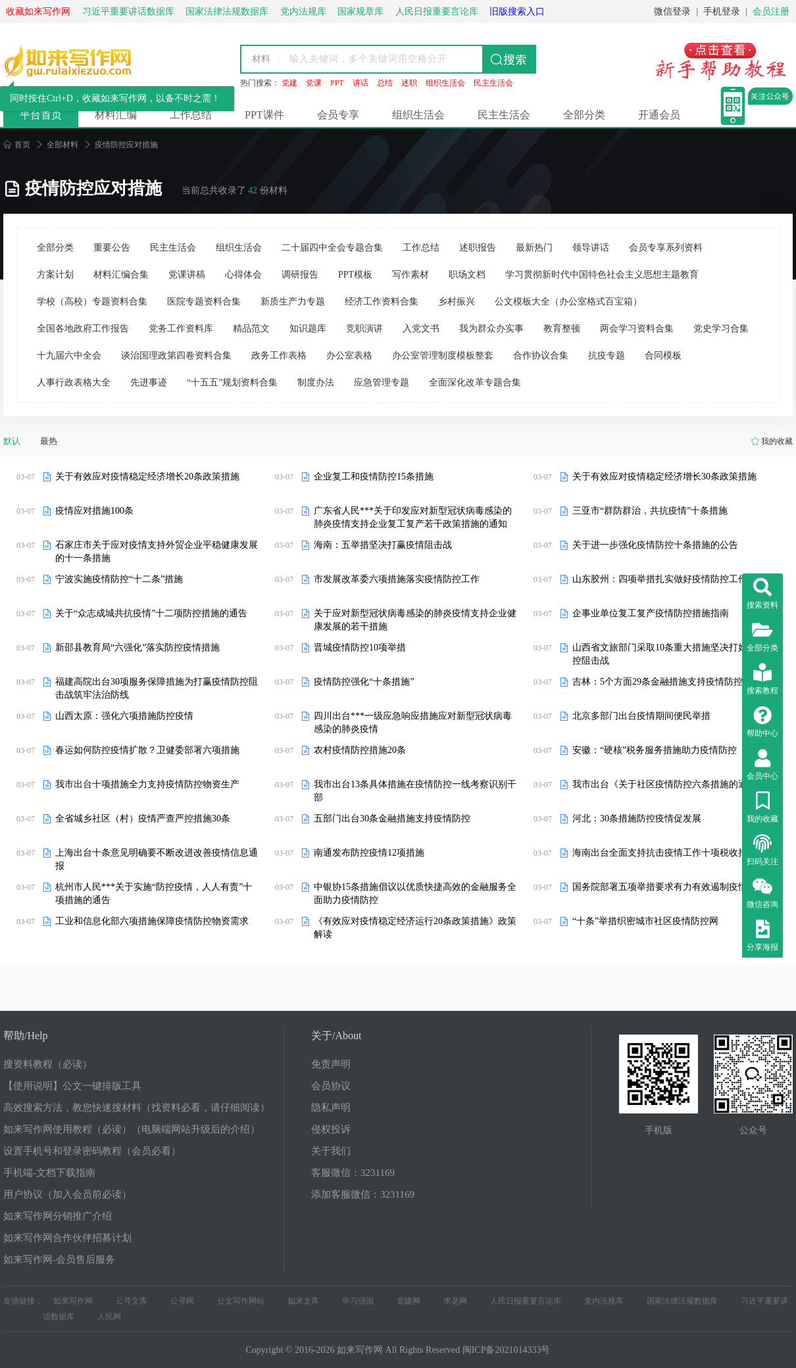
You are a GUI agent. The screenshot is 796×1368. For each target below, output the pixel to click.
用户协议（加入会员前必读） (67, 1194)
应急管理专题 (381, 382)
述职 (409, 82)
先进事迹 (148, 382)
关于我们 (331, 1151)
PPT (337, 82)
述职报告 (477, 248)
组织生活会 (445, 82)
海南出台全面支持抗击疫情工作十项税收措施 (664, 853)
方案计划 (55, 275)
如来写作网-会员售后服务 (59, 1259)
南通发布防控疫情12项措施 (369, 853)
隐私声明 (331, 1107)
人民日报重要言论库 (525, 1301)
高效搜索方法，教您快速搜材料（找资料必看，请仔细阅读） (136, 1107)
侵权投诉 (331, 1129)
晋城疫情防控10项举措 (360, 647)
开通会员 (659, 114)
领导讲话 (590, 248)
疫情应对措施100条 (94, 511)
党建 (289, 82)
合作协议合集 (540, 355)
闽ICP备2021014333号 (506, 1350)
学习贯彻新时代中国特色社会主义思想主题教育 (602, 275)
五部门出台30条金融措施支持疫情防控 (392, 818)
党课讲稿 (186, 275)
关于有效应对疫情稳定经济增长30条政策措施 (664, 476)
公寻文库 (131, 1301)
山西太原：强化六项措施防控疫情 (124, 716)
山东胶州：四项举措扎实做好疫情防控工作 (659, 579)
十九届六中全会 (69, 355)
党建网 (408, 1301)
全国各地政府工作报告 (83, 328)
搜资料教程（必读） (47, 1064)
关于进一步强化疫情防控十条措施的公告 (655, 545)
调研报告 (300, 275)
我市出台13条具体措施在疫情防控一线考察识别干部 (415, 790)
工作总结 (191, 114)
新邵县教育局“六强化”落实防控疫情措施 (137, 647)
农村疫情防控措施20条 (360, 750)
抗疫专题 (606, 355)
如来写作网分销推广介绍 (57, 1216)
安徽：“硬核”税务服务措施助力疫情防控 (654, 750)
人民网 (109, 1316)
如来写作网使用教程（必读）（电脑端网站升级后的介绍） (131, 1129)
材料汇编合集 (121, 275)
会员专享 (338, 114)
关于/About (336, 1035)
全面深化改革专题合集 (475, 382)
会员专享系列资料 (666, 248)
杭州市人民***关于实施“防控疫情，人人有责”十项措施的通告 (153, 893)
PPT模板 (355, 275)
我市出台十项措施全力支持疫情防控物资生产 (147, 784)
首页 (16, 144)
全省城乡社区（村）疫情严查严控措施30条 (142, 818)
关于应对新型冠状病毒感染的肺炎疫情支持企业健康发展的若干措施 (415, 619)
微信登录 (672, 11)
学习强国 (358, 1301)
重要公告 (111, 248)
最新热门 (534, 248)
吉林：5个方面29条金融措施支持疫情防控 (657, 682)
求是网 (455, 1301)
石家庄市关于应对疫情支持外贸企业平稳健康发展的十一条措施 (156, 551)
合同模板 (663, 355)
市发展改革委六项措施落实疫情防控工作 (397, 579)
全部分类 (584, 114)
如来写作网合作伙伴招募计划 (67, 1238)
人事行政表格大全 (74, 382)
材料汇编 (116, 114)
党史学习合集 (721, 328)
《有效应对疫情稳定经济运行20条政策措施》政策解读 (415, 927)
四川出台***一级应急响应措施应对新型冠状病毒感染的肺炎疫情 (413, 722)
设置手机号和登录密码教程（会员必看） (92, 1151)
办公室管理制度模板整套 (442, 355)
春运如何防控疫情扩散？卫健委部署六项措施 (147, 750)
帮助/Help (25, 1035)
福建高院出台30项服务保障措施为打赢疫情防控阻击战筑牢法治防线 (156, 688)
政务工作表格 (279, 355)
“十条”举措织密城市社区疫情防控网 (645, 921)
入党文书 (421, 328)
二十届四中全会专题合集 (332, 248)
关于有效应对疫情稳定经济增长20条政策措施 (147, 476)
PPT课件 (264, 114)
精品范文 (251, 328)
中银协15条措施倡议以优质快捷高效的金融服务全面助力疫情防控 (415, 893)
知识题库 (307, 328)
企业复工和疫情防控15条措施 (374, 476)
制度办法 (315, 382)
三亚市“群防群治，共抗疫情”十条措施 (650, 511)
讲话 (360, 82)
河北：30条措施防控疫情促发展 (636, 818)
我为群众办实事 (491, 328)
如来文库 (303, 1301)
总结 (385, 82)
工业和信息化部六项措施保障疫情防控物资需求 (152, 921)
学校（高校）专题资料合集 (92, 301)
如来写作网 (73, 1301)
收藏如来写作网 (38, 11)
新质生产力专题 (293, 301)
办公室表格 (349, 355)
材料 (261, 59)
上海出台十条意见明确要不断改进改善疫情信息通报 (156, 859)
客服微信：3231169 (353, 1172)
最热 (48, 441)
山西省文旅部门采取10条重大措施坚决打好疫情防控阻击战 (673, 654)
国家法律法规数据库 (682, 1301)
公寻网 (182, 1301)
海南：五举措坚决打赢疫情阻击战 (383, 545)
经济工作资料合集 (381, 301)
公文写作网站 (240, 1301)
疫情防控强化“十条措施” (364, 682)
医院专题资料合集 (204, 301)
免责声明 (331, 1064)
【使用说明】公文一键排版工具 (72, 1086)
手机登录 (721, 11)
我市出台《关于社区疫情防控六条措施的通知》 (669, 784)
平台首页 (41, 114)
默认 (11, 441)
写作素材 (410, 275)
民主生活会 (493, 82)
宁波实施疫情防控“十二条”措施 (119, 579)
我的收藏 (777, 441)
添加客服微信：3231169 (362, 1194)
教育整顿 (561, 328)
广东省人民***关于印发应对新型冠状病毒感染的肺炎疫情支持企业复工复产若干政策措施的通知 (413, 517)
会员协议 (331, 1086)
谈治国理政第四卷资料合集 (176, 355)
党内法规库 (604, 1301)
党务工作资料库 (181, 328)
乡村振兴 (456, 301)
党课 (314, 82)
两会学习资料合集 (637, 328)
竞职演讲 (364, 328)
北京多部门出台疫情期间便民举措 (641, 716)
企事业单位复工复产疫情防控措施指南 (650, 613)
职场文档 (467, 275)
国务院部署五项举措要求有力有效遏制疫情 (659, 887)
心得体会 (243, 275)
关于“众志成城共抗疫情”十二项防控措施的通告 (151, 613)
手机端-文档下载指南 (49, 1172)
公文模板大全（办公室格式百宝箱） (568, 301)
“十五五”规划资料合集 (232, 382)
